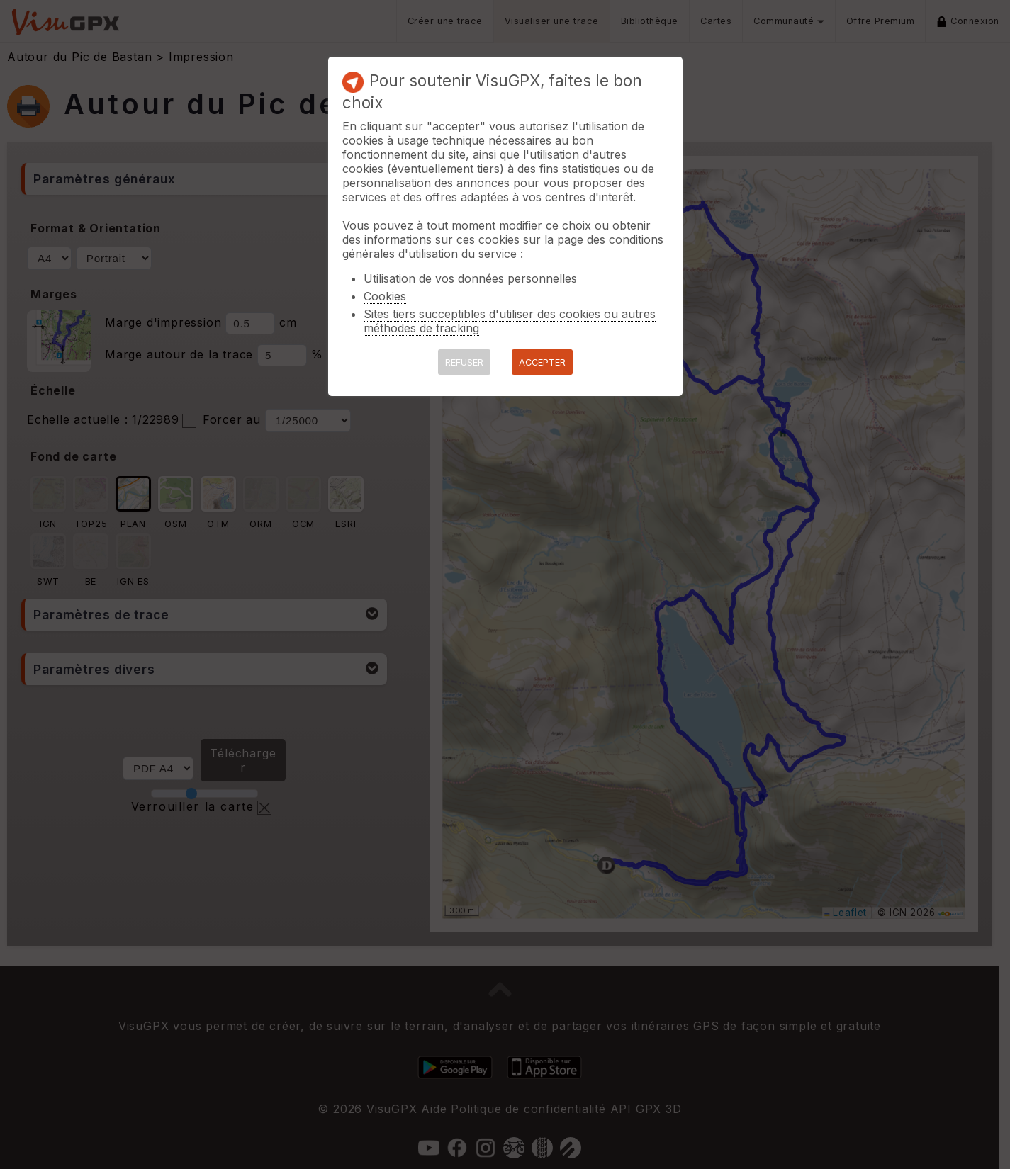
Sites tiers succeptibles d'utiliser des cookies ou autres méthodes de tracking (510, 321)
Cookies (385, 296)
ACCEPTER (542, 362)
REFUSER (464, 362)
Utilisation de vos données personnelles (470, 278)
